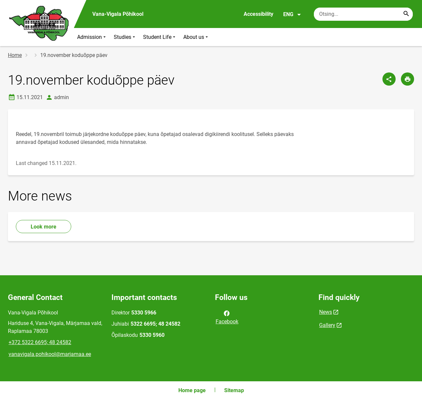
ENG (292, 14)
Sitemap (234, 390)
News (325, 312)
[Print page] (407, 79)
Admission (92, 37)
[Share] (389, 79)
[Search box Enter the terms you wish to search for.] (363, 14)
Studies (125, 37)
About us (196, 37)
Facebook (227, 317)
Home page (192, 390)
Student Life (160, 37)
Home (15, 55)
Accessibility (258, 14)
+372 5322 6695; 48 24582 (40, 342)
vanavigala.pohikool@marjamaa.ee (50, 354)
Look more (43, 227)
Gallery (327, 325)
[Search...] (406, 14)
